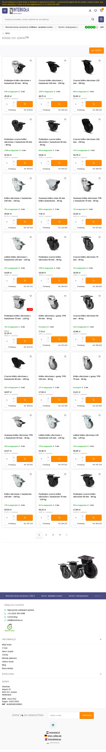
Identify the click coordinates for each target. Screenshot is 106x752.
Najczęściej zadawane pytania (20, 610)
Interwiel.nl (53, 732)
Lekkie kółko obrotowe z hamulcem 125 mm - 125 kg (17, 258)
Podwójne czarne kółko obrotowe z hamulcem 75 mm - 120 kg (52, 497)
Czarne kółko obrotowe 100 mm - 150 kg (86, 140)
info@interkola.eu (15, 620)
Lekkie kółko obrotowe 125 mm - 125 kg (86, 436)
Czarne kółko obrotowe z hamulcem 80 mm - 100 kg (16, 377)
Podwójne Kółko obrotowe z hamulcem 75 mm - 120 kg (17, 317)
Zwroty (5, 655)
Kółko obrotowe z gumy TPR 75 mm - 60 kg (86, 377)
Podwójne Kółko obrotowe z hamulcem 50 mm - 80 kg (17, 81)
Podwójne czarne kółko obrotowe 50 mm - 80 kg (50, 258)
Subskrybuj (86, 715)
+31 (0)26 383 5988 (16, 613)
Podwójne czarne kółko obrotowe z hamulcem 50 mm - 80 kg (18, 142)
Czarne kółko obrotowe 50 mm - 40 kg (85, 317)
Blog (4, 665)
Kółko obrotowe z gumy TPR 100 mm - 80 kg (52, 377)
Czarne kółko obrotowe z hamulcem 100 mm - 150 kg (51, 81)
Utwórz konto (8, 662)
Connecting (12, 617)
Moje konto (7, 645)
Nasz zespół (7, 651)
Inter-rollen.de (53, 736)
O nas (4, 648)
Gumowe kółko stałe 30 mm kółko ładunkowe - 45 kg (52, 199)
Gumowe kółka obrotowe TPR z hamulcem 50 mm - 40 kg (18, 436)
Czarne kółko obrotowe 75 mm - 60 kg (85, 258)
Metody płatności (9, 658)
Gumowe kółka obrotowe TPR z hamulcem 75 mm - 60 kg (87, 199)
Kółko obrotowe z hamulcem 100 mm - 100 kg (17, 199)
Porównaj (12, 110)
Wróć (6, 33)
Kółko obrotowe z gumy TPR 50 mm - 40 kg (52, 317)
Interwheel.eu (53, 739)
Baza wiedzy (7, 668)
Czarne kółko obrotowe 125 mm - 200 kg (86, 81)
